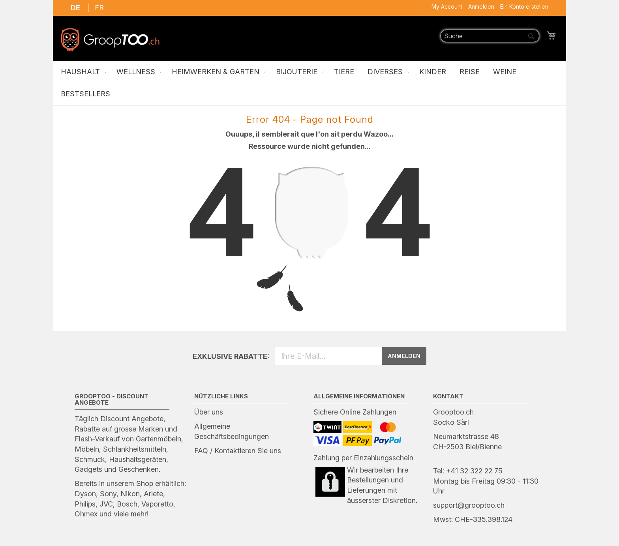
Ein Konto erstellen (524, 6)
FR (99, 8)
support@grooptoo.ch (469, 505)
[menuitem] (82, 72)
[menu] (309, 83)
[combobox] (490, 36)
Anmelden (481, 6)
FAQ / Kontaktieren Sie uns (237, 451)
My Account (446, 6)
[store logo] (110, 39)
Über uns (208, 412)
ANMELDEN (404, 356)
